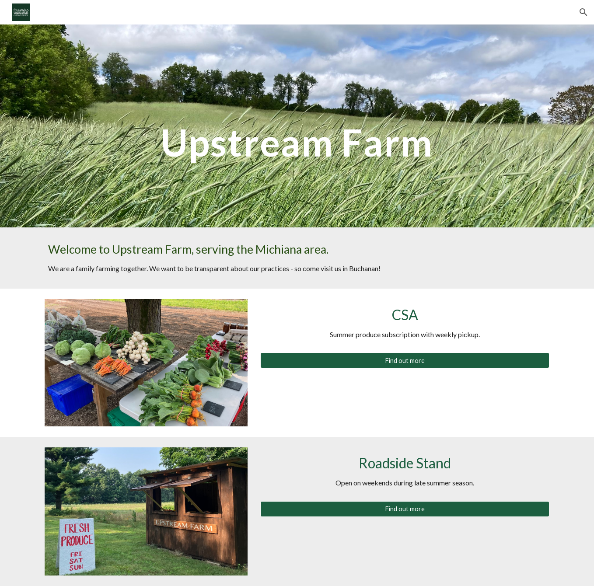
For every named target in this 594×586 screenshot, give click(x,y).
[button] (583, 12)
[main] (297, 125)
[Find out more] (405, 360)
